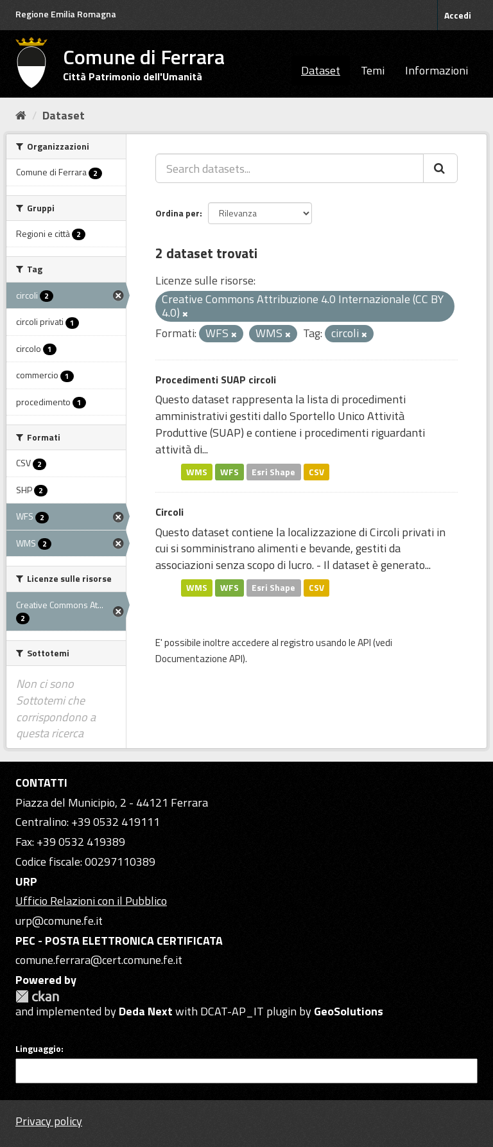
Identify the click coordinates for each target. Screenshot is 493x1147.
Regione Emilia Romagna (65, 14)
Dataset (320, 70)
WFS (229, 471)
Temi (373, 70)
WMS (196, 471)
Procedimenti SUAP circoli (215, 379)
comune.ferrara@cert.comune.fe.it (98, 959)
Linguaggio (38, 1048)
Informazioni (436, 70)
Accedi (457, 15)
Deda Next (146, 1011)
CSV (316, 471)
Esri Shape (273, 471)
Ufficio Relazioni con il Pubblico (91, 900)
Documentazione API (199, 658)
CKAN (37, 996)
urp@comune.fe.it (59, 920)
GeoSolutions (348, 1011)
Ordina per (177, 213)
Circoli (169, 512)
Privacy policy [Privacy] (48, 1121)
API (364, 642)
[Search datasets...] (289, 168)
